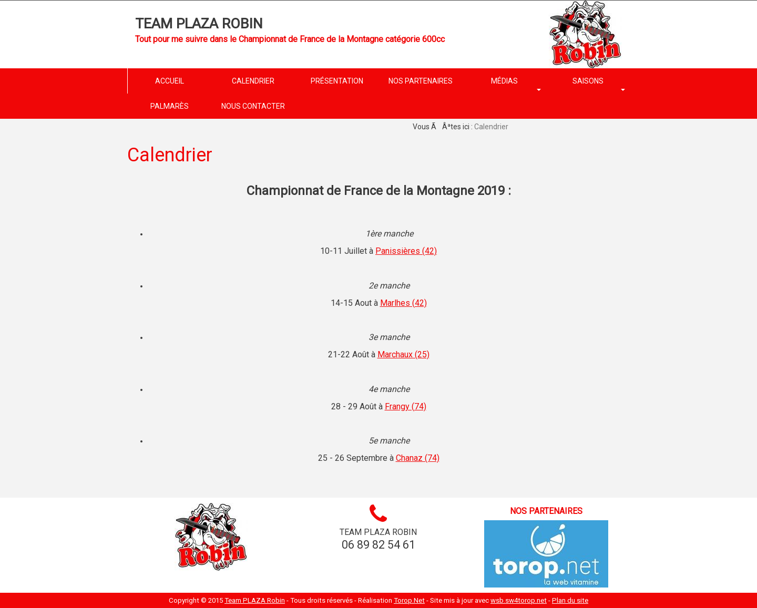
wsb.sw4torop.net (518, 600)
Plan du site (570, 600)
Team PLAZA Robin (199, 23)
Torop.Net (409, 600)
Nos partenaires (546, 511)
